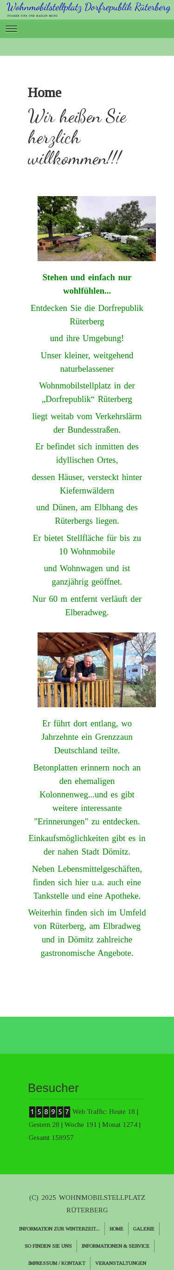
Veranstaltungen (120, 1263)
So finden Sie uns (48, 1246)
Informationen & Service (115, 1246)
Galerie (144, 1228)
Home (116, 1228)
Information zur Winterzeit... (59, 1228)
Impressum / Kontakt (56, 1263)
